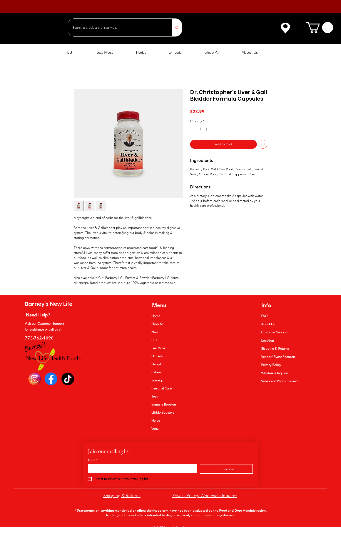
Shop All (157, 324)
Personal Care (161, 388)
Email (92, 460)
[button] (319, 27)
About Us (267, 324)
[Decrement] (193, 129)
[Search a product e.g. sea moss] (118, 27)
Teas (154, 396)
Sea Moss (158, 348)
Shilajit (156, 364)
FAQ (264, 316)
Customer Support (50, 323)
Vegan (155, 428)
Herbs (155, 420)
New (154, 332)
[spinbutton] (200, 129)
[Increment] (206, 129)
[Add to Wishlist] (263, 144)
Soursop (157, 380)
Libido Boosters (162, 412)
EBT (154, 340)
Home (155, 316)
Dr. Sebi (157, 356)
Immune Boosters (163, 404)
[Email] (141, 468)
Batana (156, 372)
